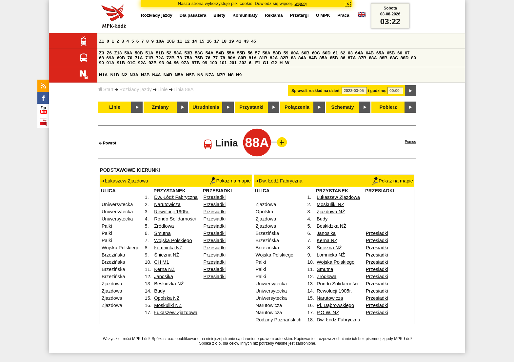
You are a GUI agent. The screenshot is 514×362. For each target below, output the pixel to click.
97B (196, 62)
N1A (103, 74)
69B (121, 57)
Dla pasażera (193, 15)
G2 (274, 62)
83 (293, 57)
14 (194, 41)
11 (179, 41)
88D (404, 57)
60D (326, 52)
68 (101, 57)
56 (249, 52)
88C (394, 57)
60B (305, 52)
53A (178, 52)
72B (170, 57)
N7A (210, 74)
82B (284, 57)
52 (169, 52)
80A (231, 57)
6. (251, 62)
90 (101, 62)
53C (199, 52)
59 (286, 52)
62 (343, 52)
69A (110, 57)
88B (383, 57)
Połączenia (297, 107)
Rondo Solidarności (175, 218)
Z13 (118, 52)
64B (370, 52)
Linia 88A (184, 89)
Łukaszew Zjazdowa (175, 312)
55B (241, 52)
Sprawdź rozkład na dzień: (316, 90)
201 (233, 62)
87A (352, 57)
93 (161, 62)
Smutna (162, 233)
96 (176, 62)
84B (313, 57)
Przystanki (251, 107)
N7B (221, 74)
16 (209, 41)
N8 (230, 74)
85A (323, 57)
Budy (159, 291)
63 (350, 52)
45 (253, 41)
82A (274, 57)
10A (160, 41)
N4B (168, 74)
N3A (134, 74)
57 (257, 52)
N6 (200, 74)
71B (149, 57)
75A (188, 57)
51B (160, 52)
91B (121, 62)
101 (223, 62)
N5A (179, 74)
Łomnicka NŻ (168, 247)
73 (179, 57)
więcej (301, 3)
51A (149, 52)
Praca (343, 15)
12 (187, 41)
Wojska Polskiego (173, 240)
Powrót (109, 143)
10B (171, 41)
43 (246, 41)
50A (128, 52)
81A (253, 57)
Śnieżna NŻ (166, 254)
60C (316, 52)
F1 (257, 62)
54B (220, 52)
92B (152, 62)
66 (399, 52)
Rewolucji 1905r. (171, 211)
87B (362, 57)
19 (231, 41)
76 (208, 57)
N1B (114, 74)
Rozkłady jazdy (135, 89)
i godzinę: (377, 90)
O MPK (323, 15)
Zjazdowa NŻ (331, 211)
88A (373, 57)
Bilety (219, 15)
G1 (266, 62)
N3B (145, 74)
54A (209, 52)
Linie (163, 89)
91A (110, 62)
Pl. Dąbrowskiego (335, 305)
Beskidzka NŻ (169, 283)
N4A (156, 74)
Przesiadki (215, 197)
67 (407, 52)
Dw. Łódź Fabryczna (176, 197)
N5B (190, 74)
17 (216, 41)
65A (380, 52)
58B (277, 52)
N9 (239, 74)
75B (199, 57)
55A (230, 52)
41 (238, 41)
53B (188, 52)
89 (413, 57)
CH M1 (161, 262)
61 (335, 52)
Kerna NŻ (164, 269)
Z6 (109, 52)
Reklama (274, 15)
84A (302, 57)
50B (139, 52)
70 (130, 57)
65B (391, 52)
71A (139, 57)
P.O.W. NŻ (328, 312)
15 (201, 41)
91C (131, 62)
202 (243, 62)
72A (160, 57)
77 (215, 57)
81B (263, 57)
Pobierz (388, 107)
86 (343, 57)
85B (334, 57)
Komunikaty (244, 15)
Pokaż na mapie (229, 180)
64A (359, 52)
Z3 (101, 52)
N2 (124, 74)
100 (213, 62)
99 (204, 62)
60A (295, 52)
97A (185, 62)
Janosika (163, 276)
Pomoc (410, 141)
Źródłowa (164, 226)
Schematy (342, 107)
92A (142, 62)
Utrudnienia (205, 107)
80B (242, 57)
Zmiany (160, 107)
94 (169, 62)
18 (224, 41)
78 (222, 57)
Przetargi (299, 15)
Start (105, 89)
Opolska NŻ (166, 298)
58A (266, 52)
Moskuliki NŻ (168, 305)
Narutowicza (167, 204)
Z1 (101, 41)
